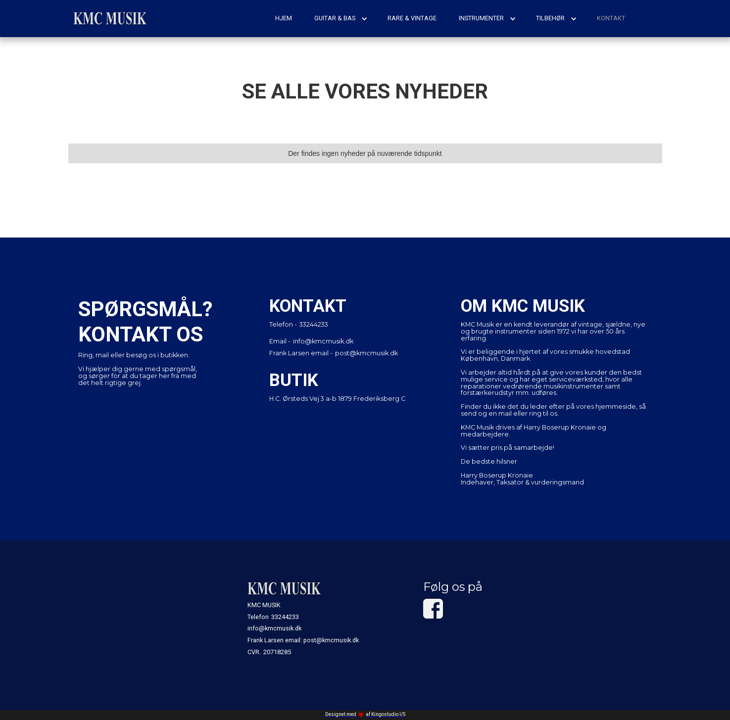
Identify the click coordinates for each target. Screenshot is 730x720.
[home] (110, 18)
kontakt (611, 18)
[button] (341, 18)
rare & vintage (412, 18)
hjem (283, 18)
